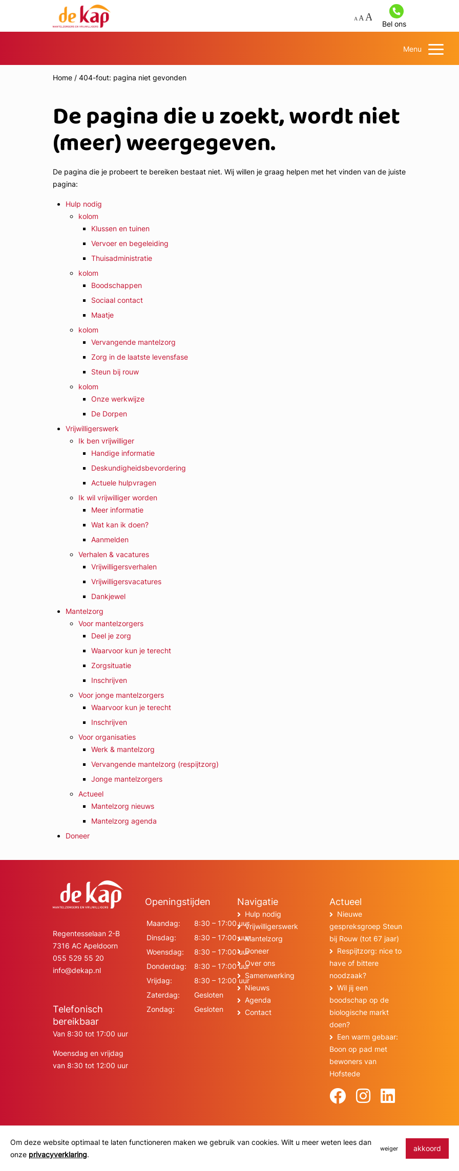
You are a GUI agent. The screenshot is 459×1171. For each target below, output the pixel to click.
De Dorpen (109, 413)
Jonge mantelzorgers (126, 779)
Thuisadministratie (121, 258)
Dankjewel (108, 596)
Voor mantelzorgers (110, 623)
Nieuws (257, 987)
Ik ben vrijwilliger (106, 440)
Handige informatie (123, 453)
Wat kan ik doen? (120, 524)
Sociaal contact (117, 300)
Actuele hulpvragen (123, 482)
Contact (258, 1012)
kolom (88, 216)
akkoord (427, 1148)
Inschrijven (109, 680)
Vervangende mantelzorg (133, 342)
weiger (389, 1148)
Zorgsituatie (111, 665)
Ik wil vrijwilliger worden (117, 497)
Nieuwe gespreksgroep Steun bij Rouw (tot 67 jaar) (365, 926)
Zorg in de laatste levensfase (139, 356)
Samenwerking (270, 975)
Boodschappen (116, 285)
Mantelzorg (84, 611)
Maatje (102, 315)
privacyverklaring (58, 1154)
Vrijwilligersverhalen (124, 566)
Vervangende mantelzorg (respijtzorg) (155, 764)
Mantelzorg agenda (124, 820)
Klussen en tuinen (120, 228)
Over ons (260, 963)
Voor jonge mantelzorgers (121, 695)
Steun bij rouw (115, 371)
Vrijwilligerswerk (92, 428)
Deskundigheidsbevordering (138, 467)
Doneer (78, 835)
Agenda (258, 1000)
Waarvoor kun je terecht (131, 650)
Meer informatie (117, 509)
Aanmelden (110, 539)
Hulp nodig (84, 204)
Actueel (90, 793)
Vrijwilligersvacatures (126, 581)
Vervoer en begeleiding (130, 243)
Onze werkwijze (117, 398)
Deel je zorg (111, 635)
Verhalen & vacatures (113, 554)
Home (62, 77)
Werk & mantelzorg (123, 749)
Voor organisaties (107, 737)
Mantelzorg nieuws (122, 806)
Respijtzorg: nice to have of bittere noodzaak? (365, 963)
